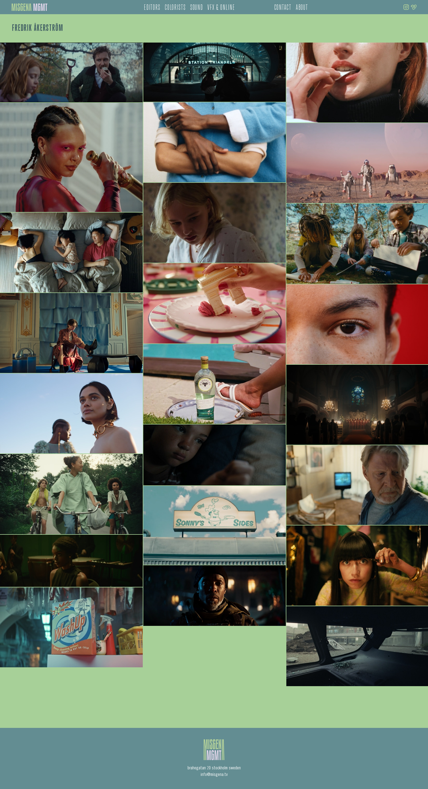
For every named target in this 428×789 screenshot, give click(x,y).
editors (152, 8)
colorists (175, 8)
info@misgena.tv (214, 775)
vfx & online (221, 8)
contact (283, 8)
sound (196, 8)
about (302, 8)
